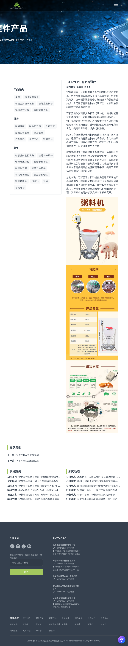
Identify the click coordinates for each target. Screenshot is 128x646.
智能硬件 (48, 139)
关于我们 (27, 618)
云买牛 (64, 624)
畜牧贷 (39, 624)
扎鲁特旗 (27, 630)
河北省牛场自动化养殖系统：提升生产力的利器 (102, 499)
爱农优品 (104, 618)
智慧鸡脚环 (21, 181)
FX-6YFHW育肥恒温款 (23, 455)
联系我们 (91, 618)
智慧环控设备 (22, 174)
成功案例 (78, 618)
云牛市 (78, 624)
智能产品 (52, 618)
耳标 (45, 181)
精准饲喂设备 (32, 97)
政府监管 (50, 126)
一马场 (39, 630)
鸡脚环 (35, 181)
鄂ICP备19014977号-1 (92, 640)
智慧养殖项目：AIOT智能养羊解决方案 (38, 499)
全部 (17, 97)
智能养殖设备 (41, 109)
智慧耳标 (20, 187)
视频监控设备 (22, 109)
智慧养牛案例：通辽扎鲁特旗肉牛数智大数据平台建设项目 (49, 481)
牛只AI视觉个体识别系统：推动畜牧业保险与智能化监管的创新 (51, 490)
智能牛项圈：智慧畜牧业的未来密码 (96, 494)
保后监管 (38, 132)
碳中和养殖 (35, 126)
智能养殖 (20, 126)
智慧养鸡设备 (22, 161)
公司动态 (65, 618)
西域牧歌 (13, 630)
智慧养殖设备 (46, 155)
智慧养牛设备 (39, 168)
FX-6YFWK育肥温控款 (23, 460)
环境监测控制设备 (24, 103)
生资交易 (34, 139)
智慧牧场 (13, 624)
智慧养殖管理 (54, 624)
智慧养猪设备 (41, 161)
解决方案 (39, 618)
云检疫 (26, 624)
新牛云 (90, 624)
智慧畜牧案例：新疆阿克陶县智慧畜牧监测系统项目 (45, 476)
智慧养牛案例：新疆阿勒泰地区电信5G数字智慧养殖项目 (48, 485)
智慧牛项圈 (21, 168)
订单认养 (20, 139)
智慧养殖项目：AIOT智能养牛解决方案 (38, 494)
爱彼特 (52, 630)
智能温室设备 (46, 103)
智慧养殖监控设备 (24, 155)
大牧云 (103, 624)
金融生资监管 (22, 132)
